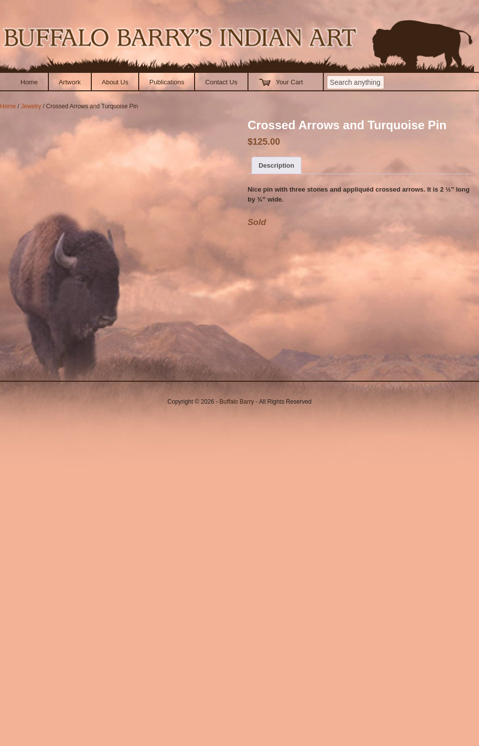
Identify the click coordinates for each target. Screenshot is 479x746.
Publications (166, 82)
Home (29, 82)
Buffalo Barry (237, 401)
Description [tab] (276, 165)
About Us (115, 82)
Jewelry (31, 106)
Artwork (70, 82)
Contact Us (221, 82)
